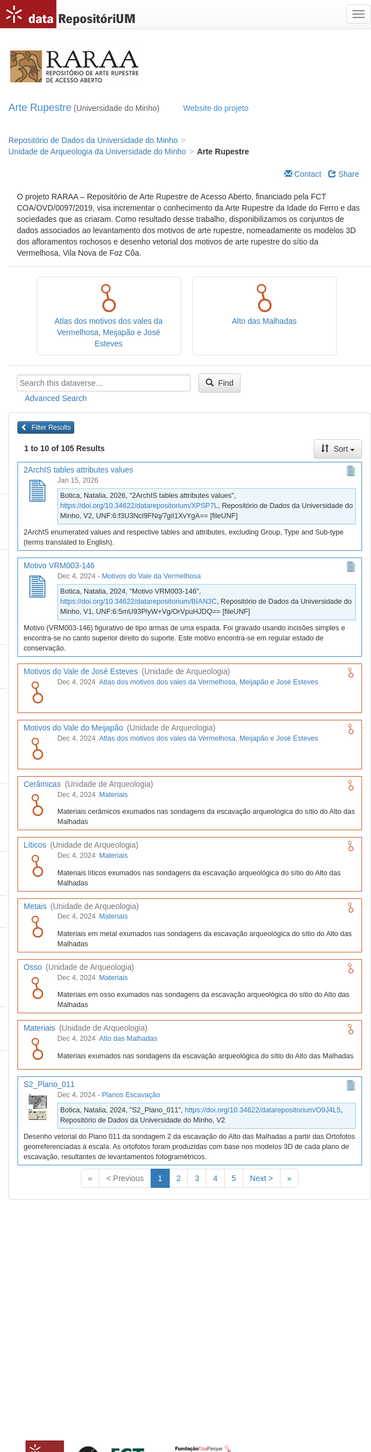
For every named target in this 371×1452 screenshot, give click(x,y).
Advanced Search (56, 398)
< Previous (125, 1178)
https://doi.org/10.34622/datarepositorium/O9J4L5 (263, 1110)
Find (219, 383)
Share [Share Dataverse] (343, 174)
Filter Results (46, 427)
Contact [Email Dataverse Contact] (303, 174)
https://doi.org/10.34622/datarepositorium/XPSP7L (139, 506)
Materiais (113, 795)
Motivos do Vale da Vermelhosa (151, 576)
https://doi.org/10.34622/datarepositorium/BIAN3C (138, 601)
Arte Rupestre (39, 107)
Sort (338, 448)
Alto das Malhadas (264, 321)
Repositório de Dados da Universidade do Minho (93, 140)
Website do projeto (215, 108)
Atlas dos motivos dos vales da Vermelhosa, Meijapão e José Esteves (108, 332)
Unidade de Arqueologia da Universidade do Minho (97, 151)
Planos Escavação (131, 1095)
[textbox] (104, 383)
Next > (261, 1178)
